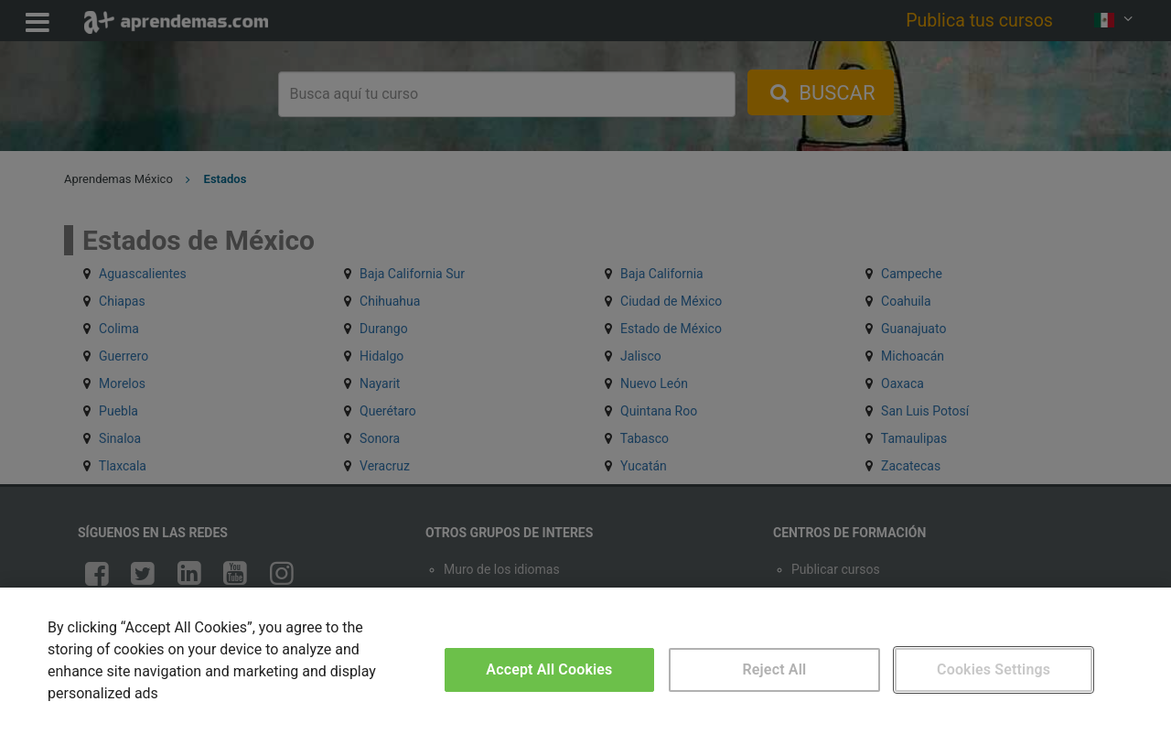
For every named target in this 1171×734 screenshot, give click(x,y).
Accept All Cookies (549, 669)
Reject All (775, 669)
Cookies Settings (993, 669)
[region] (585, 661)
